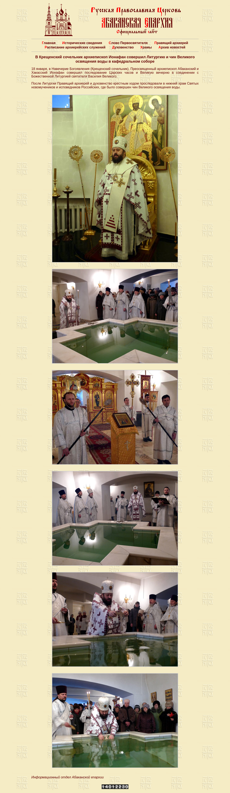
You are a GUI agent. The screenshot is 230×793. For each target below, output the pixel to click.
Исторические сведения (82, 43)
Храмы (146, 47)
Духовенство (123, 47)
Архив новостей (171, 47)
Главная (48, 43)
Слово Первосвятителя (128, 43)
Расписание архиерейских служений (75, 47)
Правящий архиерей (171, 43)
